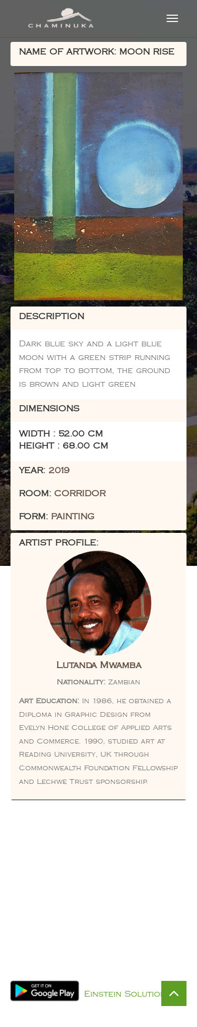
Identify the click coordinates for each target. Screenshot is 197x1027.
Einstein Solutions (127, 994)
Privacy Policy (109, 980)
